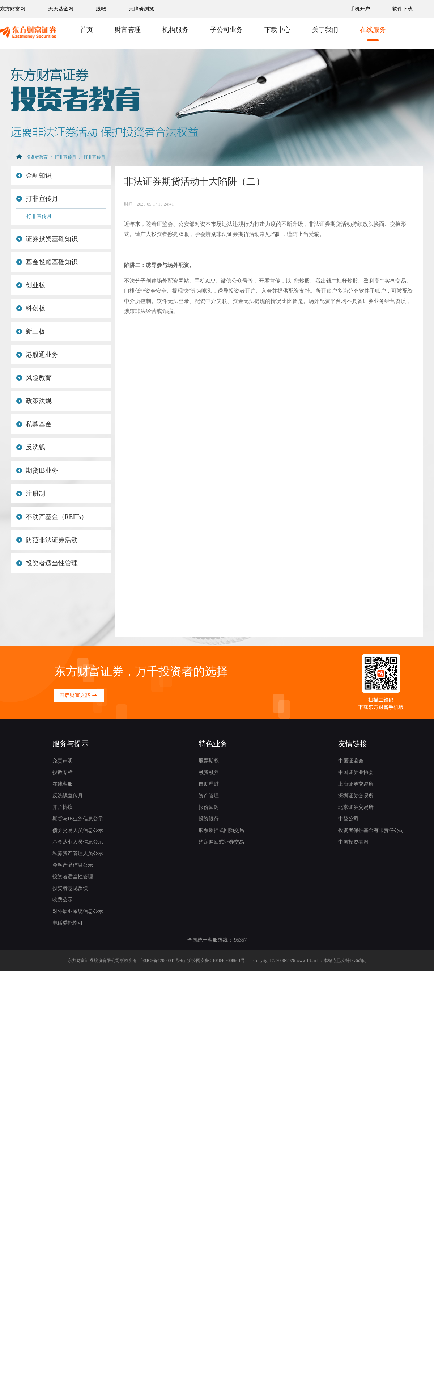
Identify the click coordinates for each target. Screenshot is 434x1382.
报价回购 (209, 807)
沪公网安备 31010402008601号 (216, 960)
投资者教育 (37, 157)
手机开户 (360, 9)
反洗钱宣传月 (67, 795)
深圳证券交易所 (356, 795)
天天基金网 (60, 9)
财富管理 (128, 29)
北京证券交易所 (356, 807)
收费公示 (62, 900)
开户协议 (62, 807)
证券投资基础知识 (47, 238)
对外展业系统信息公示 (77, 911)
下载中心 (277, 29)
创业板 (30, 285)
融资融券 (209, 772)
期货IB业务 (37, 470)
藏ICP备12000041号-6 (162, 960)
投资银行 (209, 818)
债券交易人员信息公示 (77, 830)
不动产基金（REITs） (52, 516)
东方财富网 (12, 9)
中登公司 (348, 818)
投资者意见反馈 (70, 888)
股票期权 (209, 761)
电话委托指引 (67, 923)
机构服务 (175, 29)
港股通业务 (37, 354)
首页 (86, 29)
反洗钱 (30, 447)
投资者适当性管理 (47, 563)
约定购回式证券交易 (221, 842)
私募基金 (34, 424)
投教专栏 (62, 772)
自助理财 (209, 784)
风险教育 (34, 377)
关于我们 (325, 29)
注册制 (30, 493)
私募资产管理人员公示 (77, 853)
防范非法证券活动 (47, 540)
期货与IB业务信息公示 (77, 818)
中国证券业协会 (356, 772)
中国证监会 (350, 761)
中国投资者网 (353, 842)
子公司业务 (226, 29)
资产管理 (209, 795)
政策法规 (34, 401)
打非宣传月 (65, 157)
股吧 (101, 9)
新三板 (30, 331)
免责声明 (62, 761)
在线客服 (62, 784)
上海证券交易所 (356, 784)
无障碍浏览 (141, 9)
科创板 (30, 308)
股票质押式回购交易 (221, 830)
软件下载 (402, 9)
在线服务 (373, 29)
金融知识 (34, 175)
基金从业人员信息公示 (77, 842)
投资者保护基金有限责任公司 (371, 830)
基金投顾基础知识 (47, 262)
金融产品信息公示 (72, 865)
